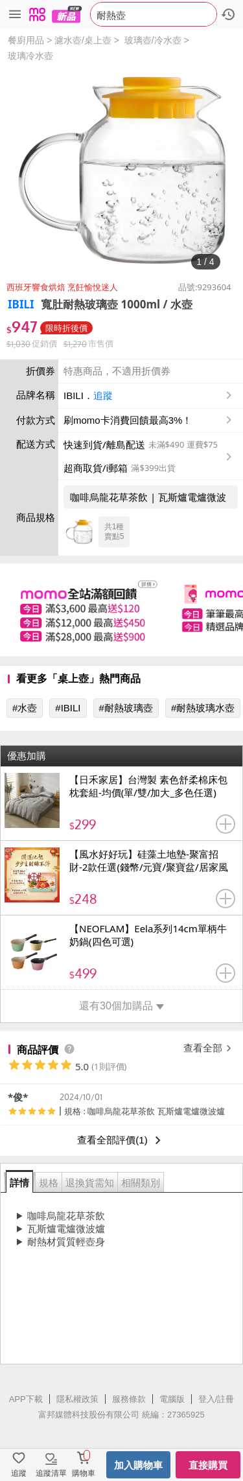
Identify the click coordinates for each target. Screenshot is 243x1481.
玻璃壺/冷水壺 (152, 40)
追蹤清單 (51, 1473)
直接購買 (208, 1465)
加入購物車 (138, 1465)
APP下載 (26, 1399)
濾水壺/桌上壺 (82, 40)
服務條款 (129, 1399)
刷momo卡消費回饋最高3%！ (128, 420)
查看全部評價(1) (121, 1140)
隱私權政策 (77, 1399)
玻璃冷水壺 (30, 56)
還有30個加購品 (121, 1005)
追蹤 (103, 395)
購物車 (83, 1473)
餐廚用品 (26, 40)
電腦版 (172, 1399)
